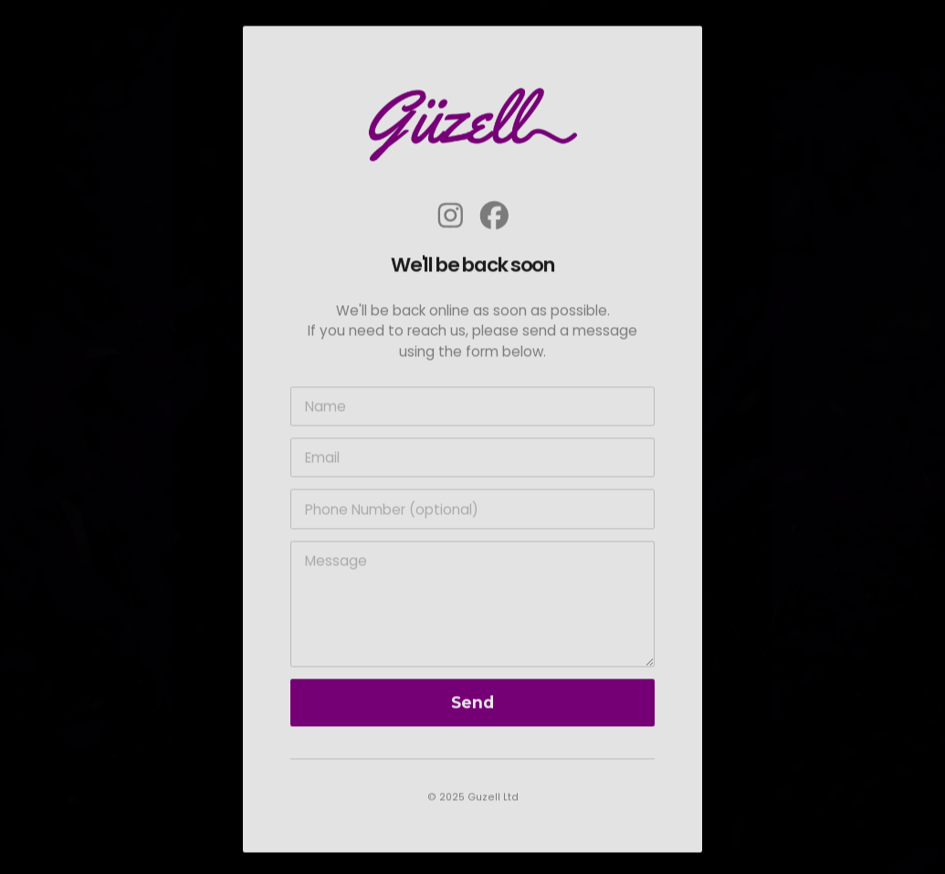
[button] (451, 218)
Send (472, 705)
